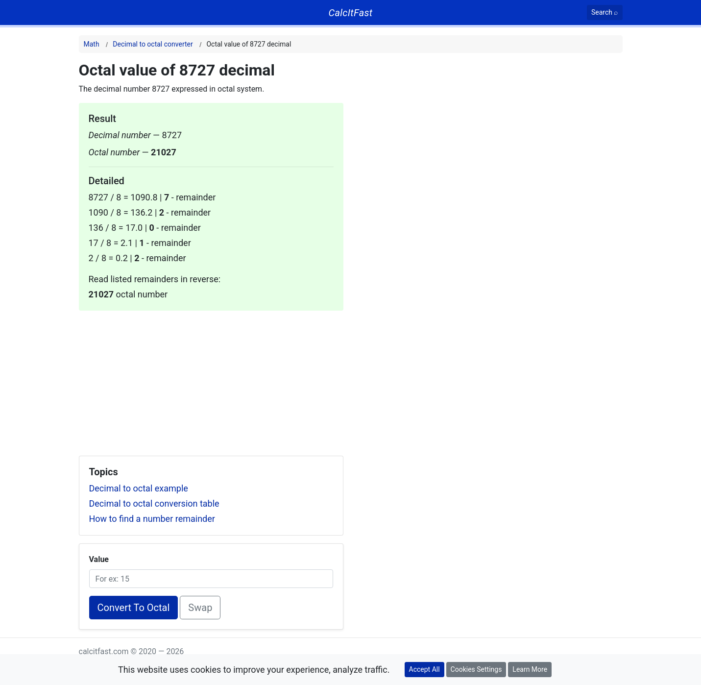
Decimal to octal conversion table (154, 503)
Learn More (529, 669)
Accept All (424, 669)
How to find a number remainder (152, 519)
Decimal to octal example (138, 488)
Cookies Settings (476, 669)
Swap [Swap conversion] (200, 607)
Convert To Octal (133, 607)
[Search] (605, 12)
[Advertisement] (211, 379)
